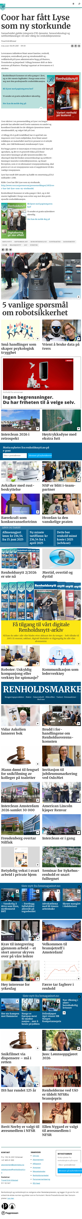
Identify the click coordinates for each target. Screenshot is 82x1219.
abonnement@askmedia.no (12, 1165)
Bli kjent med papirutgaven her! (18, 89)
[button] (79, 886)
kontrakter (54, 242)
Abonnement (38, 1159)
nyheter (34, 245)
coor (4, 245)
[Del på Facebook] (72, 45)
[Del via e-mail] (79, 45)
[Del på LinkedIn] (75, 45)
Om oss (36, 1155)
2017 (25, 245)
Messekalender (39, 1171)
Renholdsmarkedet (41, 1175)
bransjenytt (15, 245)
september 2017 (21, 242)
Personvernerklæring (41, 1179)
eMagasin (37, 1163)
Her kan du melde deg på (14, 103)
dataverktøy (69, 242)
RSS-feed (36, 1183)
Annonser (37, 1167)
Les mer (10, 1198)
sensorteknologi (38, 242)
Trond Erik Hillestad (9, 1180)
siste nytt (7, 242)
